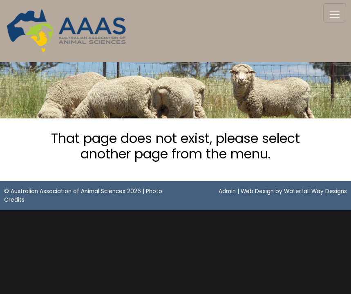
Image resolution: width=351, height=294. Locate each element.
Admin (227, 191)
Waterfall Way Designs (315, 191)
